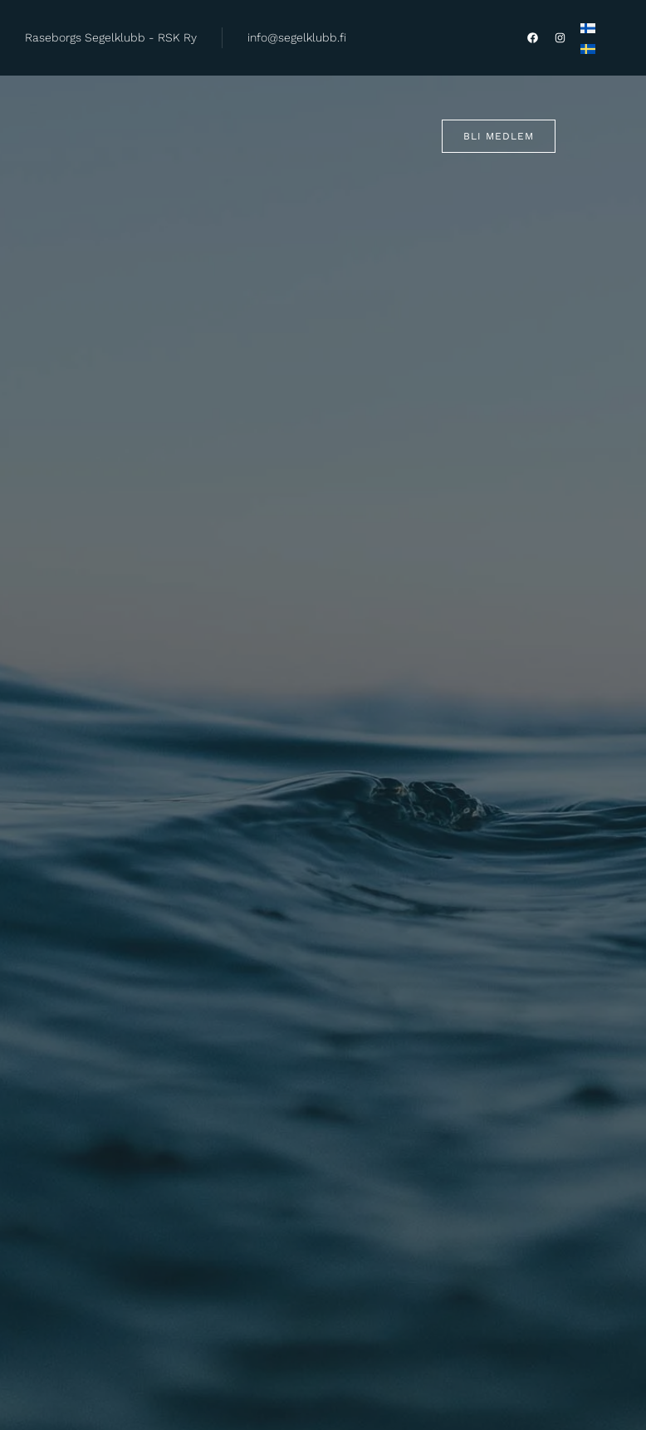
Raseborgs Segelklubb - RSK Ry (111, 37)
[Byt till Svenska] (588, 49)
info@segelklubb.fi (296, 37)
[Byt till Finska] (588, 27)
